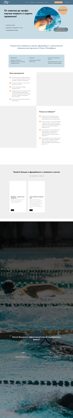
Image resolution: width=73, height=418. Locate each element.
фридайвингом (48, 129)
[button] (58, 2)
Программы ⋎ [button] (32, 2)
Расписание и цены (39, 2)
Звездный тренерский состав (47, 121)
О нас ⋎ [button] (26, 2)
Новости (46, 2)
